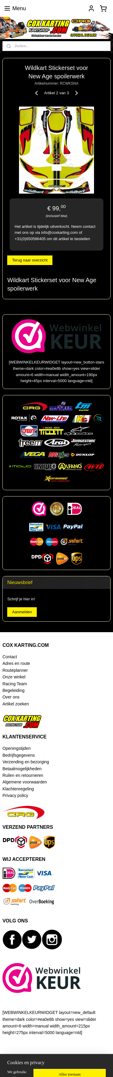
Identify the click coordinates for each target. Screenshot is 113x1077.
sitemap (64, 1056)
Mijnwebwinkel (66, 1066)
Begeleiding (13, 690)
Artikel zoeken (15, 703)
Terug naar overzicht (30, 260)
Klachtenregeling (18, 788)
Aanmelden (22, 612)
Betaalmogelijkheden (22, 768)
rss (75, 1056)
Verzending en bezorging (25, 761)
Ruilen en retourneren (22, 775)
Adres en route (16, 663)
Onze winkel (13, 676)
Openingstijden (16, 748)
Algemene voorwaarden (24, 782)
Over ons (11, 697)
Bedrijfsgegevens (18, 755)
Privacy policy (15, 795)
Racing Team (14, 683)
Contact (9, 656)
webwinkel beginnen (95, 1056)
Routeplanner (15, 670)
